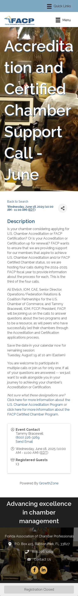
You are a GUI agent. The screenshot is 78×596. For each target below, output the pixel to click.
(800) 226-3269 (28, 437)
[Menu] (59, 6)
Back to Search (17, 201)
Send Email (24, 442)
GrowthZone (48, 483)
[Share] (62, 208)
